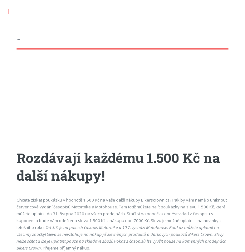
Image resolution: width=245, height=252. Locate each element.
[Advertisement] (122, 105)
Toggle (11, 11)
